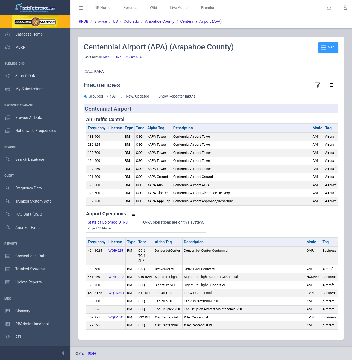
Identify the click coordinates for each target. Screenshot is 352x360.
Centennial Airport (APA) (201, 21)
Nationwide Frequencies (28, 130)
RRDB (83, 21)
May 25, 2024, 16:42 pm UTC (122, 57)
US (115, 21)
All (114, 96)
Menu (328, 47)
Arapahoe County (159, 21)
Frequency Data (21, 188)
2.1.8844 (88, 353)
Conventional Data (23, 256)
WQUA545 (116, 317)
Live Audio (179, 7)
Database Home (21, 34)
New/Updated (137, 96)
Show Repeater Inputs (177, 96)
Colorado (131, 21)
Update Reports (21, 282)
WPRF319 (116, 277)
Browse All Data (21, 117)
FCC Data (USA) (21, 214)
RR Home (102, 7)
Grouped (96, 96)
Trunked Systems (22, 269)
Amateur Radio (20, 227)
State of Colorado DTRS (108, 222)
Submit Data (18, 76)
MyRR (12, 47)
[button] (329, 7)
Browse (100, 21)
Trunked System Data (26, 201)
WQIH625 (115, 250)
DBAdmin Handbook (25, 324)
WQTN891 (116, 293)
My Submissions (21, 89)
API (10, 337)
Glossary (15, 311)
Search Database (22, 159)
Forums (130, 7)
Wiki (153, 7)
